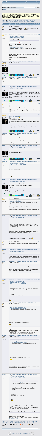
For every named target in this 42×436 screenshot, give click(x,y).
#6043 (39, 62)
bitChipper (4, 197)
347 (31, 21)
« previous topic (38, 19)
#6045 (39, 86)
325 (2, 21)
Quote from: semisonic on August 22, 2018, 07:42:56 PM (17, 377)
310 (15, 20)
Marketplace (13, 11)
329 (7, 21)
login (11, 5)
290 (22, 19)
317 (25, 20)
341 (23, 21)
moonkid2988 (4, 34)
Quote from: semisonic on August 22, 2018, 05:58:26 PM (16, 251)
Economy (8, 11)
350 (2, 22)
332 (11, 21)
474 (8, 22)
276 (3, 19)
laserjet (3, 25)
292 (24, 19)
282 (11, 19)
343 (26, 21)
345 (28, 21)
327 (5, 21)
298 (32, 19)
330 (8, 21)
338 (19, 21)
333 (12, 21)
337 (18, 21)
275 (2, 19)
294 (27, 19)
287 (18, 19)
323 (32, 20)
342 (24, 21)
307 (11, 20)
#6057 (39, 279)
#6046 (39, 103)
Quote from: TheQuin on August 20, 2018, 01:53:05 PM (16, 36)
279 (7, 19)
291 (23, 19)
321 (30, 20)
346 (29, 21)
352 (5, 22)
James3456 (4, 77)
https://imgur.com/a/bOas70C (13, 418)
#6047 (39, 114)
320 (28, 20)
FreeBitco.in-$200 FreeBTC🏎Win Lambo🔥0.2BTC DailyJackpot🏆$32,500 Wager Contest (21, 11)
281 (10, 19)
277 (5, 19)
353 (6, 22)
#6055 (39, 249)
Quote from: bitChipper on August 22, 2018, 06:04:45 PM (17, 282)
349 (33, 21)
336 (16, 21)
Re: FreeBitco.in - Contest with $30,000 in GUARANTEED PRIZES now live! (23, 25)
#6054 (39, 241)
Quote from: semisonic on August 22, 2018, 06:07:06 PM (16, 281)
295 (28, 19)
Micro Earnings (26, 11)
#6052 (39, 198)
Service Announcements (20, 11)
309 (14, 20)
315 (22, 20)
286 (16, 19)
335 (15, 21)
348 (32, 21)
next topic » (39, 20)
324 (34, 20)
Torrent (15, 7)
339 (20, 21)
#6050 (39, 161)
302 (5, 20)
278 (6, 19)
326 (3, 21)
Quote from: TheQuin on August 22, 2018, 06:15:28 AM (16, 200)
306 (10, 20)
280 (8, 19)
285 (15, 19)
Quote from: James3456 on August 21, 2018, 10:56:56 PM (16, 88)
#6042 (39, 34)
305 (9, 20)
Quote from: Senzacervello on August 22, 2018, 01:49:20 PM (17, 181)
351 (3, 22)
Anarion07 (4, 103)
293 (26, 19)
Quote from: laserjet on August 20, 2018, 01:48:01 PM (17, 37)
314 (21, 20)
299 (33, 19)
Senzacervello (4, 133)
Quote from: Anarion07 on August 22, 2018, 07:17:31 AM (16, 116)
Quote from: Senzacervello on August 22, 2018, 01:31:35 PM (17, 147)
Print (39, 421)
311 (17, 20)
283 (12, 19)
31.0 (13, 7)
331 (10, 21)
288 (19, 19)
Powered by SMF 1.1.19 (15, 433)
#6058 (39, 303)
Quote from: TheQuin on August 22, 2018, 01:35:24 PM (16, 163)
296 (29, 19)
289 (20, 19)
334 (14, 21)
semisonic (4, 240)
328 (6, 21)
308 (13, 20)
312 (18, 20)
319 (27, 20)
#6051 (39, 179)
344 (27, 21)
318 (26, 20)
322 (31, 20)
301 (3, 20)
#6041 (39, 26)
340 (22, 21)
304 (8, 20)
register (13, 5)
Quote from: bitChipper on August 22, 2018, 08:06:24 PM (16, 376)
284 (14, 19)
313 (19, 20)
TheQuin (3, 61)
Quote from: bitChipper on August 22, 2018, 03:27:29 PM (16, 217)
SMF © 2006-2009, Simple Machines (24, 433)
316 (23, 20)
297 (31, 19)
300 (2, 20)
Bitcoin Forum (4, 11)
